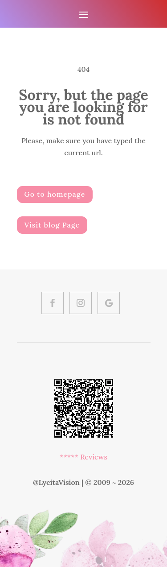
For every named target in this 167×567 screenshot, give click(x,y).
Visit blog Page (52, 224)
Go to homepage (55, 194)
